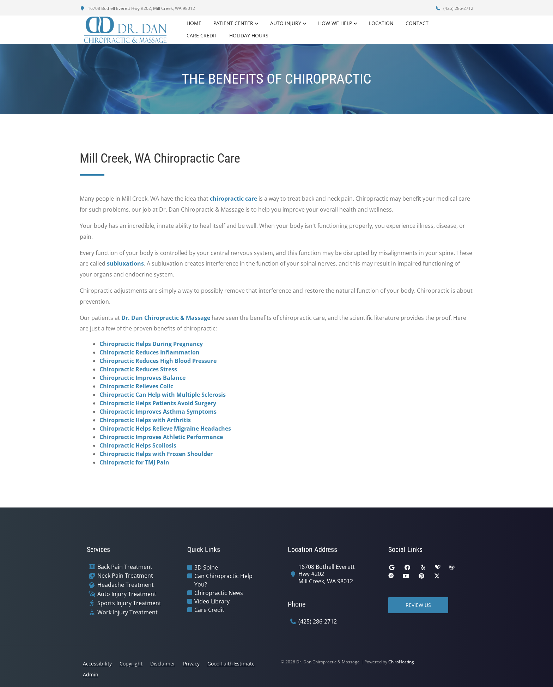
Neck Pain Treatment (125, 575)
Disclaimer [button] (162, 663)
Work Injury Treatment (127, 612)
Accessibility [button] (97, 663)
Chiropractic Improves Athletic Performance (161, 437)
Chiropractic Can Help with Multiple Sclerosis (162, 395)
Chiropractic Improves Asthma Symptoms (158, 411)
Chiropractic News (218, 593)
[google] (391, 567)
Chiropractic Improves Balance (142, 378)
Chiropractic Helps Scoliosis (137, 445)
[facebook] (407, 567)
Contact (417, 23)
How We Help (335, 23)
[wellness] (452, 567)
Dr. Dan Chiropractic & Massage (165, 318)
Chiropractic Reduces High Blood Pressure (158, 361)
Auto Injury (285, 23)
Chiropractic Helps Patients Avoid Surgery (157, 403)
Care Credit (202, 35)
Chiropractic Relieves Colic (136, 386)
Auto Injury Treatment (126, 594)
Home (194, 23)
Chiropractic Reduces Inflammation (149, 352)
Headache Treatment (125, 585)
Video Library (212, 601)
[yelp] (422, 567)
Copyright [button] (131, 663)
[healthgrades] (437, 567)
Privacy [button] (191, 663)
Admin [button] (90, 674)
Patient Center (233, 23)
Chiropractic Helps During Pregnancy (151, 344)
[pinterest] (421, 576)
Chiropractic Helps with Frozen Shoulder (156, 454)
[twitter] (436, 576)
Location (381, 23)
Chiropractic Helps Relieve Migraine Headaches (165, 428)
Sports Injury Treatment (129, 603)
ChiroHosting (401, 662)
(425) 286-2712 (454, 8)
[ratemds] (391, 576)
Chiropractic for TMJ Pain (134, 462)
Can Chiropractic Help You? (223, 580)
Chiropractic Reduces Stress (138, 369)
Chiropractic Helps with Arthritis (145, 420)
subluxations (125, 263)
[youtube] (405, 576)
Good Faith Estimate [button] (231, 663)
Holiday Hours (248, 35)
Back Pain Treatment (124, 567)
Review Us (418, 605)
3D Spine (206, 567)
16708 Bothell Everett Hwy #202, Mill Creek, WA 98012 (137, 8)
